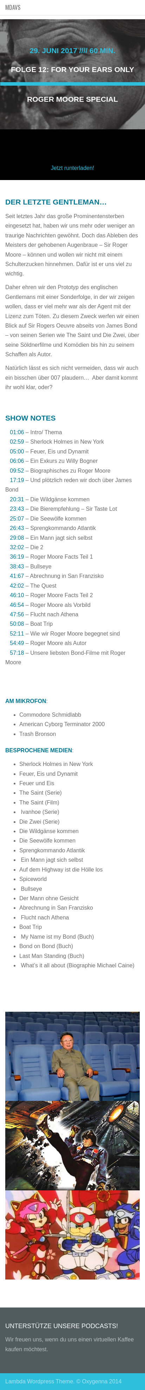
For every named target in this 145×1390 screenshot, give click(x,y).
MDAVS (12, 7)
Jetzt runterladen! (72, 168)
